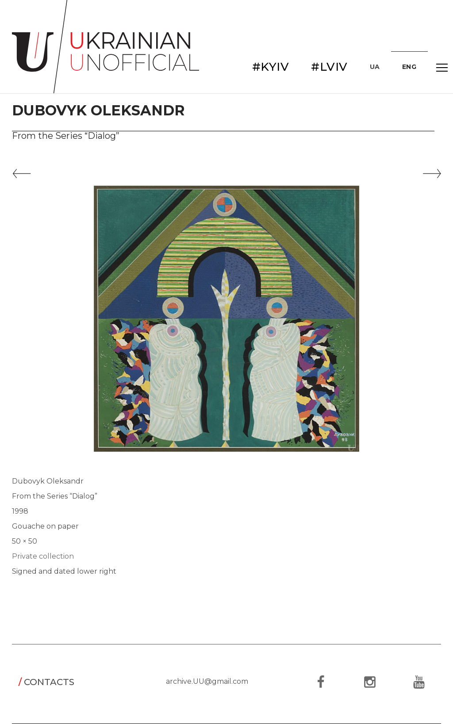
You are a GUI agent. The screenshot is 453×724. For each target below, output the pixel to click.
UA (375, 67)
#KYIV (270, 67)
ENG (409, 67)
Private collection (43, 556)
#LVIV (329, 67)
